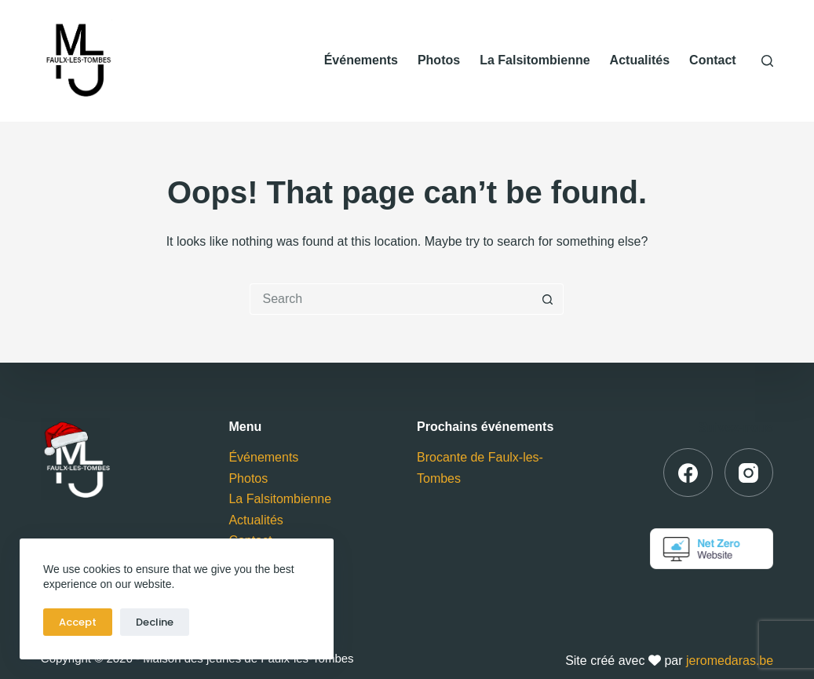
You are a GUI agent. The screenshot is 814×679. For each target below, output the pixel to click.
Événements (361, 60)
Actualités (640, 60)
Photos (439, 60)
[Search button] (548, 299)
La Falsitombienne (535, 60)
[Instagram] (749, 473)
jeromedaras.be (729, 660)
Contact (712, 60)
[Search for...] (391, 299)
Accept (78, 622)
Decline (154, 622)
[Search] (767, 61)
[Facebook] (688, 473)
